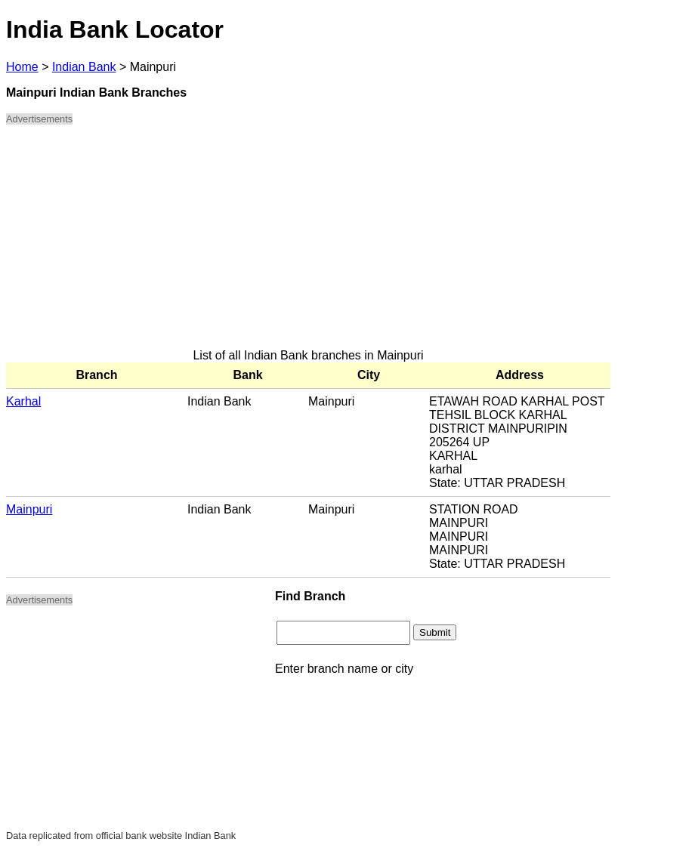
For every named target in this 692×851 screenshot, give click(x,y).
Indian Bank (84, 66)
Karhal (23, 401)
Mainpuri (29, 509)
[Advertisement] (308, 243)
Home (22, 66)
